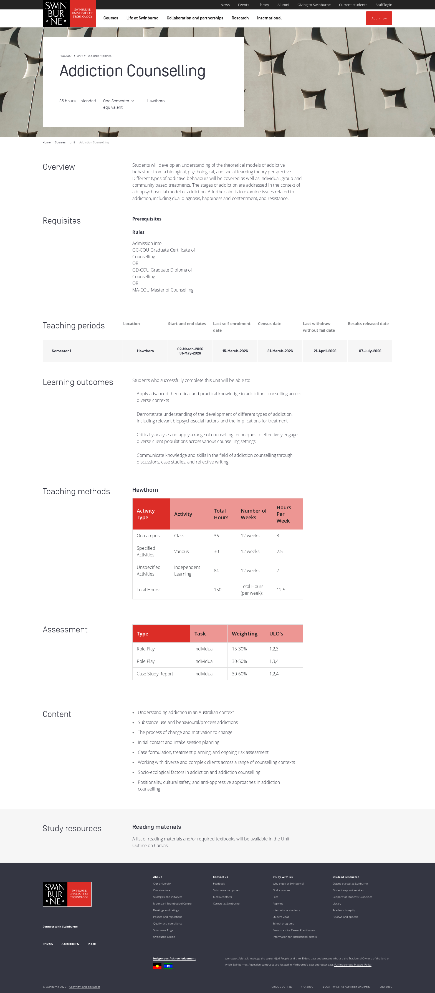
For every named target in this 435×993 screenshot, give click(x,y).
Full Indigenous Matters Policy (352, 964)
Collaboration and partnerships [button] (196, 19)
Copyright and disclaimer (84, 987)
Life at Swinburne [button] (143, 19)
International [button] (270, 19)
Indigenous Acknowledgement (174, 958)
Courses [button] (111, 19)
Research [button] (241, 19)
